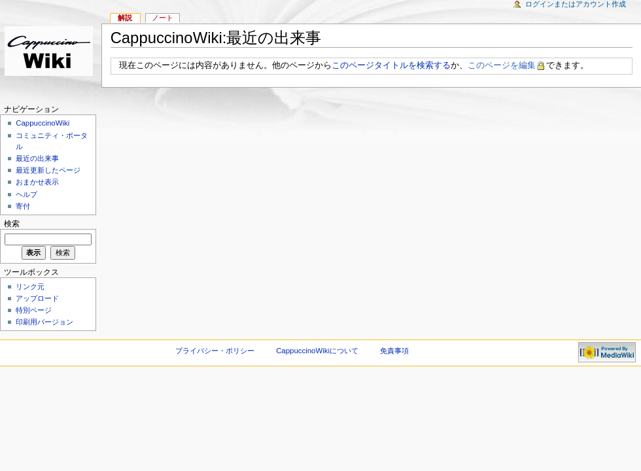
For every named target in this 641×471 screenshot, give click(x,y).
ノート (162, 18)
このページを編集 (502, 65)
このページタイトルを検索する (391, 65)
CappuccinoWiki (42, 123)
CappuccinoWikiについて (317, 351)
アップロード (37, 298)
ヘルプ (26, 194)
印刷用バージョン (44, 322)
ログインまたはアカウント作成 (575, 4)
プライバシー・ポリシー (214, 351)
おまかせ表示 (37, 182)
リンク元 (30, 286)
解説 (125, 18)
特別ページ (34, 310)
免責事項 (394, 351)
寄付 (23, 206)
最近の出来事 (37, 158)
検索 (12, 224)
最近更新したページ (48, 170)
